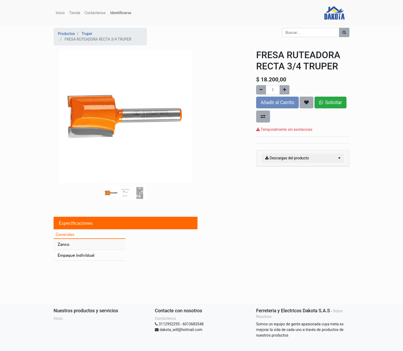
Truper (87, 33)
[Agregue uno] (284, 89)
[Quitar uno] (261, 89)
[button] (64, 103)
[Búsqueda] (344, 32)
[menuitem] (60, 13)
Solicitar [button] (330, 102)
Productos (66, 33)
